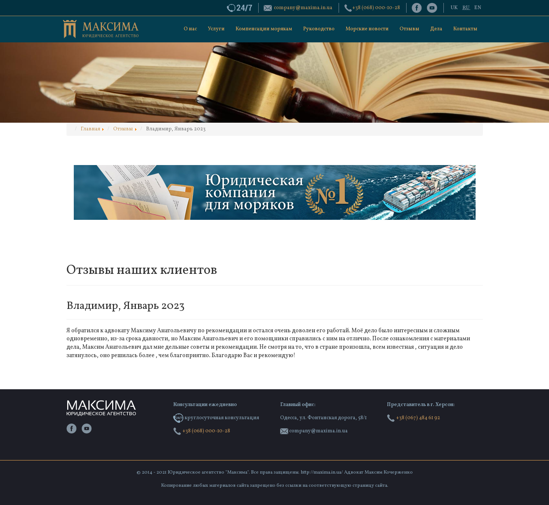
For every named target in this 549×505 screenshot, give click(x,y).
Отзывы (409, 29)
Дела (436, 29)
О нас (190, 29)
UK (455, 7)
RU (466, 7)
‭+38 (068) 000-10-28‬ (376, 7)
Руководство (319, 29)
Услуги (216, 29)
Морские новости (367, 29)
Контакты (465, 29)
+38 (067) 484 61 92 (413, 417)
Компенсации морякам (264, 29)
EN (477, 7)
